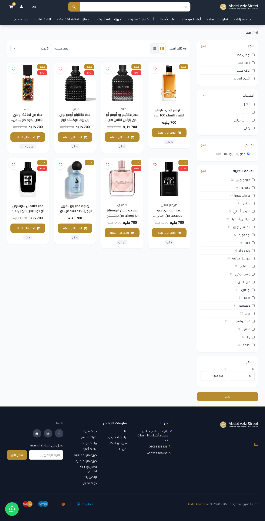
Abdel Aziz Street (199, 504)
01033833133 (160, 446)
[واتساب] (12, 509)
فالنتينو (122, 109)
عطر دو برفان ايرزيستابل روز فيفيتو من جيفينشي (122, 212)
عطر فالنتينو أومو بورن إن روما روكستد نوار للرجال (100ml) (74, 119)
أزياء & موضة (191, 19)
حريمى (169, 142)
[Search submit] (74, 7)
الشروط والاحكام (118, 443)
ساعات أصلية (167, 19)
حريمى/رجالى (27, 146)
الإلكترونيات (42, 19)
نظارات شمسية (217, 19)
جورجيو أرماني (169, 205)
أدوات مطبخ (21, 19)
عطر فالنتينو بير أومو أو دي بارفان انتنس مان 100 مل (122, 119)
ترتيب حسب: (61, 48)
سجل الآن (17, 455)
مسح (203, 46)
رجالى (122, 146)
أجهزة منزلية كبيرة (108, 19)
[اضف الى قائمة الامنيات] (155, 69)
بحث (227, 396)
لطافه (27, 109)
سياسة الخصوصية (117, 437)
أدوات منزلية (242, 19)
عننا (256, 444)
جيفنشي (122, 205)
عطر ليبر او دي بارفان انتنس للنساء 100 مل (169, 112)
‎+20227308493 (159, 453)
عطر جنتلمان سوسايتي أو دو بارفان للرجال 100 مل (28, 210)
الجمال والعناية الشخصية (73, 19)
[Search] (135, 7)
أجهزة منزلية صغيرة (140, 19)
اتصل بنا (123, 449)
